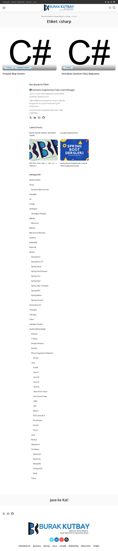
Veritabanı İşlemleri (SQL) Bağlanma (81, 73)
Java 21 (36, 372)
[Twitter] (105, 2)
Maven (35, 411)
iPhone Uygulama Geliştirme (42, 353)
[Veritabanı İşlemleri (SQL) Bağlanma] (89, 52)
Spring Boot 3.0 (37, 262)
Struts (35, 430)
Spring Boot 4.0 (35, 305)
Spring (31, 252)
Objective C (35, 444)
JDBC (35, 401)
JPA (34, 406)
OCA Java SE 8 (39, 415)
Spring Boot (35, 257)
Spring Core (35, 276)
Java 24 (36, 377)
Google (32, 204)
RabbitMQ (33, 242)
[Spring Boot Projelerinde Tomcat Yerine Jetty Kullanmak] (74, 150)
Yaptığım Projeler (24, 68)
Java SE (36, 387)
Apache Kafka (34, 180)
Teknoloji (32, 315)
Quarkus (32, 238)
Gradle (35, 367)
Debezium (37, 454)
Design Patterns (37, 343)
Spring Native (36, 295)
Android (34, 334)
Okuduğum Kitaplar (38, 213)
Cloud (31, 185)
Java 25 (36, 382)
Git (30, 199)
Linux (33, 435)
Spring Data (35, 281)
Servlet (36, 425)
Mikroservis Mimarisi (37, 233)
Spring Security (37, 300)
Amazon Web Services (40, 189)
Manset (32, 228)
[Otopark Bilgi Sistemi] (29, 52)
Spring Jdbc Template (39, 286)
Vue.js (33, 478)
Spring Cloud (36, 266)
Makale (32, 218)
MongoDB (37, 464)
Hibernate (37, 459)
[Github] (114, 2)
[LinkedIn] (108, 2)
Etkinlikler (33, 194)
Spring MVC (35, 290)
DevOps (34, 348)
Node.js (34, 440)
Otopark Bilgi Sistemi (13, 73)
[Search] (114, 7)
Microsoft (35, 223)
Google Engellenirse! (69, 133)
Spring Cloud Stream (39, 271)
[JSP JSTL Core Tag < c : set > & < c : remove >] (43, 150)
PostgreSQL (37, 468)
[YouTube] (111, 2)
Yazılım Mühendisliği (37, 329)
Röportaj (32, 247)
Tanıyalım (33, 310)
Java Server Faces (40, 391)
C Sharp (9, 68)
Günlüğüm (33, 209)
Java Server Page (40, 396)
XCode (35, 358)
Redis (35, 473)
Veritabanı (35, 449)
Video (31, 319)
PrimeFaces (37, 420)
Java (33, 363)
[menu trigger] (4, 7)
